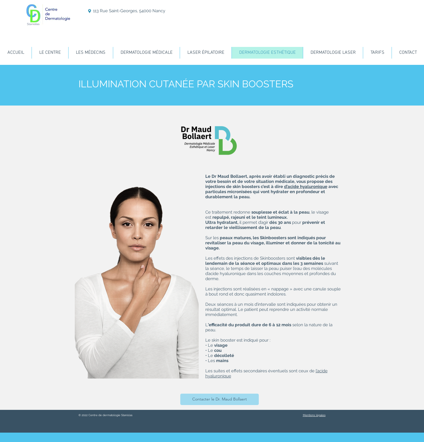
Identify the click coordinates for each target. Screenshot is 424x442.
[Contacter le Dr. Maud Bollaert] (219, 399)
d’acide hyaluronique (305, 186)
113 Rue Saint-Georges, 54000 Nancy (129, 10)
